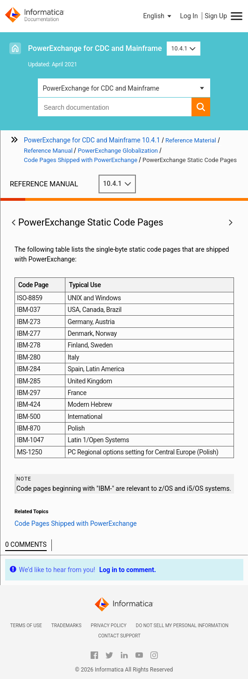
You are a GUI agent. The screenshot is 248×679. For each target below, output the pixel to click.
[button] (158, 16)
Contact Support (119, 635)
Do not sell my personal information (182, 625)
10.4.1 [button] (183, 48)
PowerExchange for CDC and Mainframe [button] (101, 88)
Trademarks (66, 625)
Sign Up (216, 16)
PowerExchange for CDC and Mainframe (95, 48)
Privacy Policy (108, 625)
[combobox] (114, 107)
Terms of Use (26, 625)
